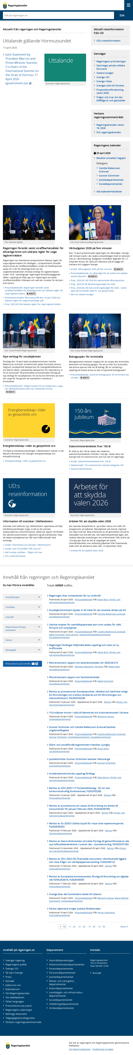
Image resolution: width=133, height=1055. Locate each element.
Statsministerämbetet (81, 468)
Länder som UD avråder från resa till (23, 548)
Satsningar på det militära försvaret (110, 67)
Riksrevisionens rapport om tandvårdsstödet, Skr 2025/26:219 (83, 662)
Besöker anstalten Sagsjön (111, 158)
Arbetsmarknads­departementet (66, 964)
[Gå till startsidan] (14, 5)
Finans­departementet (61, 968)
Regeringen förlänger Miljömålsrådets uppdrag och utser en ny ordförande (84, 646)
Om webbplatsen (15, 997)
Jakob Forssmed (56, 634)
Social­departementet (60, 999)
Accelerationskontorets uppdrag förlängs (72, 773)
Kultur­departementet (61, 988)
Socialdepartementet (59, 616)
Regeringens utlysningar (19, 1009)
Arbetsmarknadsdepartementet (94, 634)
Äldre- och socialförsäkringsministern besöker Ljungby (79, 744)
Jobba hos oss (13, 985)
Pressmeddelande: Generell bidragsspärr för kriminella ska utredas (100, 376)
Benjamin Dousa (106, 716)
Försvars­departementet (62, 972)
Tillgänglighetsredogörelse (20, 1018)
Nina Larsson (71, 634)
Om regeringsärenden (108, 132)
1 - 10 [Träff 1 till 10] (62, 926)
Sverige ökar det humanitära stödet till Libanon (75, 894)
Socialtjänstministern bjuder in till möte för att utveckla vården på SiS (87, 610)
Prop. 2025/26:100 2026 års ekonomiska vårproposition (97, 280)
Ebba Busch (103, 777)
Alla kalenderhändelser (109, 191)
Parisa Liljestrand (106, 912)
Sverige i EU (102, 77)
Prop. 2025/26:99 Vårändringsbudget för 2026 (93, 284)
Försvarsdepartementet (60, 833)
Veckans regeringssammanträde (23, 1022)
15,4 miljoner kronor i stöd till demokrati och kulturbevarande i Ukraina (88, 712)
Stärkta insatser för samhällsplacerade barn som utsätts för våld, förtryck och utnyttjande (85, 626)
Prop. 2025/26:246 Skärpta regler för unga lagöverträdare (33, 304)
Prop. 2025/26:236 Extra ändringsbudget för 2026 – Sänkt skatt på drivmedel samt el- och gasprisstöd (98, 289)
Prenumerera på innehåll (22, 663)
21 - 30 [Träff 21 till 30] (82, 926)
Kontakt (10, 981)
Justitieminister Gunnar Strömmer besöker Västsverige (79, 759)
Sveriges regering (15, 960)
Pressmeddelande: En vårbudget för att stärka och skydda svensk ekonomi (99, 275)
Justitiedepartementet (78, 737)
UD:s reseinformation (108, 40)
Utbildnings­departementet (64, 1004)
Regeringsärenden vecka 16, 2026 (110, 126)
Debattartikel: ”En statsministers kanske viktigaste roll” (97, 465)
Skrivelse (99, 666)
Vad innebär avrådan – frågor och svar (23, 552)
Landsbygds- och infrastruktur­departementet (66, 994)
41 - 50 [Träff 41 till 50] (102, 926)
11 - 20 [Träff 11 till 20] (72, 926)
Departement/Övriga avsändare (24, 628)
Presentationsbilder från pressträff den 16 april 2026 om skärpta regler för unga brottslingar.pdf (32, 299)
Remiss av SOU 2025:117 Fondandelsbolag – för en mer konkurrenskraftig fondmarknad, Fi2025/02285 (79, 789)
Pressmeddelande (83, 599)
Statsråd (24, 617)
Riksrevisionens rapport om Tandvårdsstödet (74, 677)
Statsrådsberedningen (61, 960)
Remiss (107, 702)
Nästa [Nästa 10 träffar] (124, 926)
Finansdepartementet (59, 798)
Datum (24, 640)
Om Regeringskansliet (18, 993)
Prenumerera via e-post (19, 1005)
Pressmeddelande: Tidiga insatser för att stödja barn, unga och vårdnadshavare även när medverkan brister (34, 389)
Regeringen (114, 666)
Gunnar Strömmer (109, 175)
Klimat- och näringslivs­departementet (62, 982)
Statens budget (104, 73)
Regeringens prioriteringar (111, 61)
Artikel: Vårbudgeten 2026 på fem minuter (97, 269)
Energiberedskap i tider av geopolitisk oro (25, 461)
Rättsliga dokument (84, 666)
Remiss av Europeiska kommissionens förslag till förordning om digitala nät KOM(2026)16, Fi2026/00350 (88, 878)
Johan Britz (103, 599)
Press (9, 977)
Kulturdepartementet (59, 915)
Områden (24, 607)
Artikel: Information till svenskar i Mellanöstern (28, 544)
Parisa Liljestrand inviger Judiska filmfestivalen (75, 908)
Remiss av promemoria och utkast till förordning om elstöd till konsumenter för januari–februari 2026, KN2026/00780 (83, 807)
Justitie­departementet (61, 977)
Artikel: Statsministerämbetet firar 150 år (91, 461)
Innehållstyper (24, 597)
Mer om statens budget (82, 294)
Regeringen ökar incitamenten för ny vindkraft (75, 595)
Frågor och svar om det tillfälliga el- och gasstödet (110, 99)
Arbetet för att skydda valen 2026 (87, 550)
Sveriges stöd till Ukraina (110, 85)
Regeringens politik (16, 964)
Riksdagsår (24, 650)
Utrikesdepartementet (60, 719)
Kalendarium (13, 989)
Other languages (15, 1001)
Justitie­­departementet (111, 179)
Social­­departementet (110, 184)
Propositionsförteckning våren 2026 (110, 91)
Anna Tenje (103, 748)
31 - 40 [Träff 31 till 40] (92, 926)
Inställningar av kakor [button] (103, 1049)
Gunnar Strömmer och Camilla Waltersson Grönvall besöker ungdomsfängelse (82, 728)
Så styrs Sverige (14, 972)
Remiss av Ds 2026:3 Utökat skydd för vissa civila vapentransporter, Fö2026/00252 (86, 825)
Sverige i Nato (104, 81)
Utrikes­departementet (61, 1008)
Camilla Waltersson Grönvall (109, 170)
